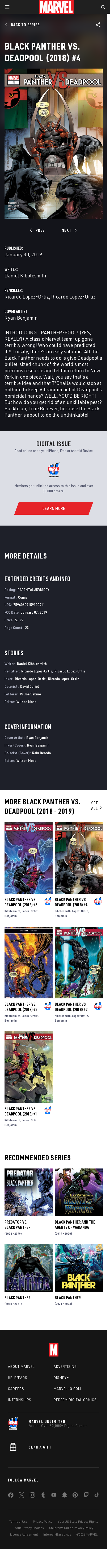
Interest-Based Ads (57, 1534)
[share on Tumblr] (43, 1496)
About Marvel (21, 1366)
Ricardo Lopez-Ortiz (27, 297)
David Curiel (29, 686)
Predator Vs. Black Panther (18, 1224)
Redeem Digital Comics (75, 1400)
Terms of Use (18, 1521)
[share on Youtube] (54, 1496)
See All (97, 805)
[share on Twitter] (21, 1496)
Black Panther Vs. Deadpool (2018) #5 (21, 902)
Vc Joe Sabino (30, 694)
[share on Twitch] (86, 1496)
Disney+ (61, 1377)
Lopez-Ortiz (30, 911)
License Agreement (24, 1534)
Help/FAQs (17, 1377)
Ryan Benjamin (21, 318)
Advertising (65, 1366)
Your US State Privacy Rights (78, 1521)
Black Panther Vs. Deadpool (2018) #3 (21, 1007)
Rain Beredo (41, 753)
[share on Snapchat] (64, 1496)
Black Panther (18, 1297)
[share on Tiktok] (96, 1496)
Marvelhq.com (67, 1389)
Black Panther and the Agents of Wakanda (75, 1224)
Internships (19, 1400)
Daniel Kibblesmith (25, 275)
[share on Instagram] (32, 1496)
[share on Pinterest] (75, 1496)
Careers (16, 1389)
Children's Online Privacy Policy (71, 1528)
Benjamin (11, 916)
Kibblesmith (12, 911)
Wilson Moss (26, 701)
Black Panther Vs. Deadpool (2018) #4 (71, 902)
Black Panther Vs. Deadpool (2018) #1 (21, 1111)
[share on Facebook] (11, 1496)
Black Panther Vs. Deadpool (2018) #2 (71, 1007)
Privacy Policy (42, 1521)
